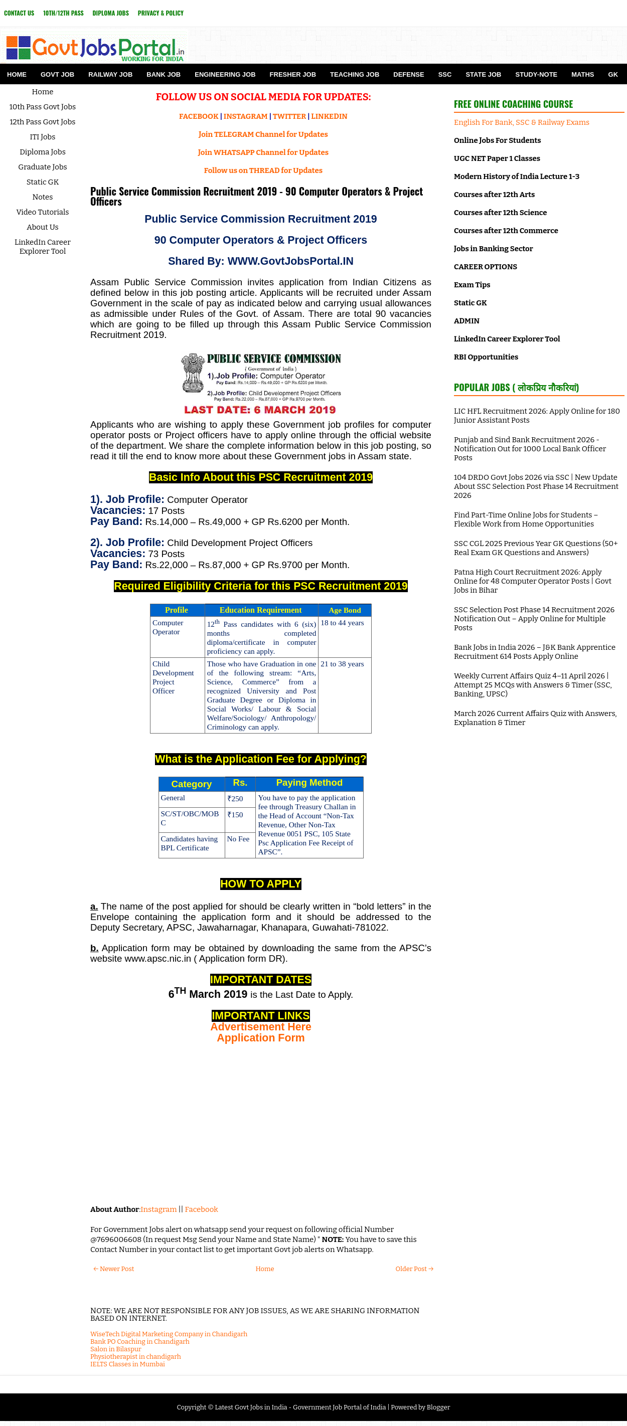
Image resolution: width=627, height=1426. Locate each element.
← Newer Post (113, 1269)
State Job (483, 74)
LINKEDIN (329, 116)
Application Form (260, 1038)
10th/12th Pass (63, 13)
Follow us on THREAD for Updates (263, 170)
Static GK (43, 182)
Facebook (201, 1209)
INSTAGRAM (246, 116)
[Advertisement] (260, 1124)
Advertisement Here (260, 1027)
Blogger (438, 1407)
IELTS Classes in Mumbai (127, 1364)
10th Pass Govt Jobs (43, 106)
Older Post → (414, 1269)
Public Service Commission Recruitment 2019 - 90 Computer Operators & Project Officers (256, 196)
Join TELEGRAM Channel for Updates (263, 134)
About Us (43, 227)
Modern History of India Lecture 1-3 (516, 176)
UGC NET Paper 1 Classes (497, 158)
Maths (582, 74)
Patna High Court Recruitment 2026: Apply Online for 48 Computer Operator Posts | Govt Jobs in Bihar (532, 581)
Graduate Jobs (42, 166)
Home (17, 74)
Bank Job (163, 74)
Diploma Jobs (111, 13)
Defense (408, 74)
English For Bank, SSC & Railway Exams (521, 122)
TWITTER (289, 116)
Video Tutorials (43, 212)
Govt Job (57, 74)
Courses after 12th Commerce (506, 230)
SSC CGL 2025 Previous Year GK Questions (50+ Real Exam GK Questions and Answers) (536, 548)
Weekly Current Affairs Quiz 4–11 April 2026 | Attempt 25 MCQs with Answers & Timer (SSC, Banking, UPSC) (533, 684)
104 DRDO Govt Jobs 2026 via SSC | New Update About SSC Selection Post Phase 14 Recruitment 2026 (536, 486)
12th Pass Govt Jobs (42, 121)
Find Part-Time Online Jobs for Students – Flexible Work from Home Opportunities (526, 519)
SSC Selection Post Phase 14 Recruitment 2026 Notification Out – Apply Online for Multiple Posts (534, 618)
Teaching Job (354, 74)
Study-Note (536, 74)
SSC (445, 74)
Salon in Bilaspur (115, 1349)
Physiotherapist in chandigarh (135, 1356)
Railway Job (110, 74)
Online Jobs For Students (497, 140)
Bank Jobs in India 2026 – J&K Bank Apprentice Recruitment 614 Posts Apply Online (534, 652)
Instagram (158, 1209)
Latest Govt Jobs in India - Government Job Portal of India (300, 1407)
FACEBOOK (199, 116)
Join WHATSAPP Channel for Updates (263, 152)
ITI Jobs (43, 136)
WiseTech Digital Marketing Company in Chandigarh (168, 1334)
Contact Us (19, 13)
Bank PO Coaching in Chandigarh (140, 1341)
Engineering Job (225, 74)
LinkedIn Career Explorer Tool (43, 247)
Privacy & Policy (161, 13)
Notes (43, 197)
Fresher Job (293, 74)
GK (613, 74)
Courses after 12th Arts (494, 194)
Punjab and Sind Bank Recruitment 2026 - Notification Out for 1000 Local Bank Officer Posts (530, 448)
